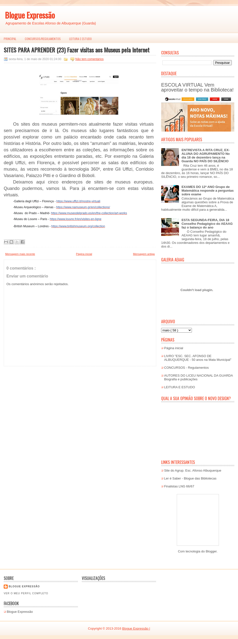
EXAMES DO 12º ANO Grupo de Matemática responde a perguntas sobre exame (207, 190)
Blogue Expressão (30, 15)
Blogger (211, 551)
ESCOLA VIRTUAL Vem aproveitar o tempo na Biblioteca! (197, 87)
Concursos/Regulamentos (43, 39)
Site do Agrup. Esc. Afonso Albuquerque (192, 470)
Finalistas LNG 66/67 (179, 486)
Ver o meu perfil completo (26, 593)
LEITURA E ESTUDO (80, 39)
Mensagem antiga (144, 253)
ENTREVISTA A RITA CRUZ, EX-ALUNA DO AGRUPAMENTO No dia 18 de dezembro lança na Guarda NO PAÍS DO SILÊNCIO (205, 155)
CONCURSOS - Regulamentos (186, 367)
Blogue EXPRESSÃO (24, 586)
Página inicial (84, 253)
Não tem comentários (89, 59)
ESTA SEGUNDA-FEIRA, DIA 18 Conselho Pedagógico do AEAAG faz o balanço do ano (207, 223)
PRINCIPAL (10, 39)
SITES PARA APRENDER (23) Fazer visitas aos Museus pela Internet (76, 50)
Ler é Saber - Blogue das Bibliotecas (190, 478)
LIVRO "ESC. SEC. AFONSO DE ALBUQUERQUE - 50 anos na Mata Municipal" (197, 358)
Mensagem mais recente (20, 253)
